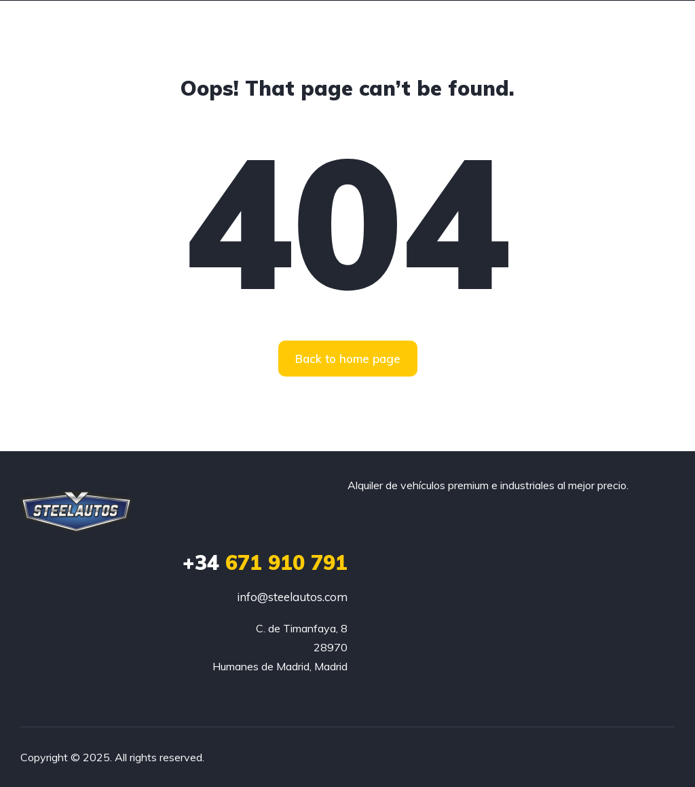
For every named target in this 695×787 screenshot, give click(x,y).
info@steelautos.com (292, 597)
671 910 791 (265, 562)
